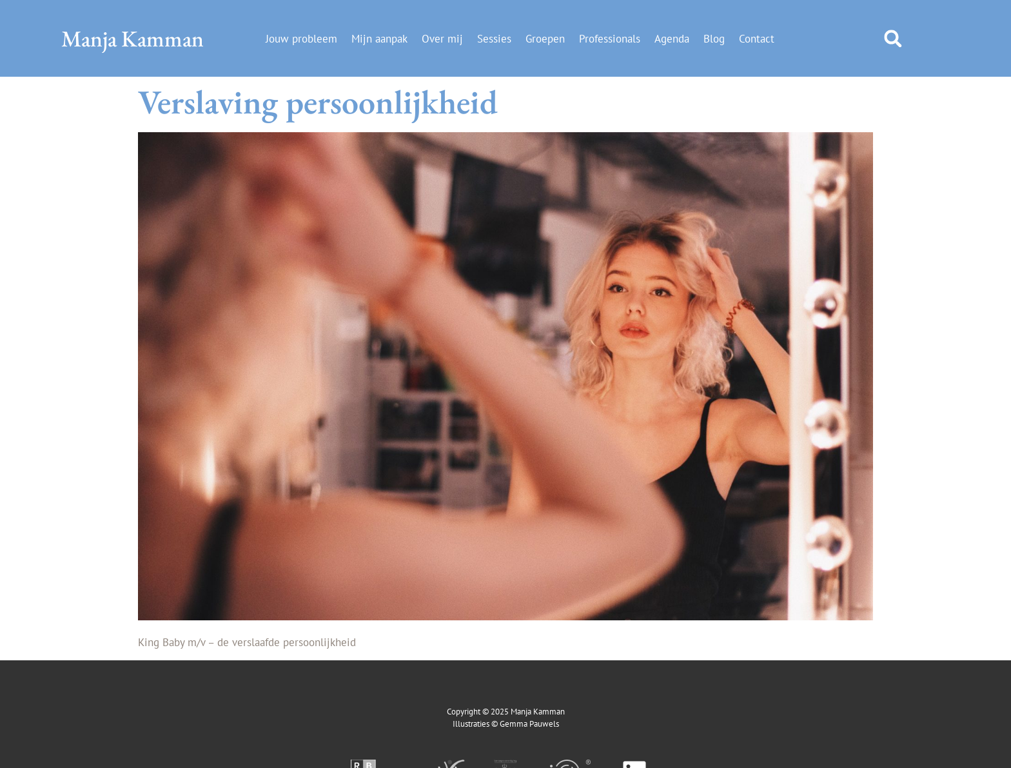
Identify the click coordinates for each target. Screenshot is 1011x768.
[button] (892, 38)
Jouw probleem (301, 38)
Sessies (494, 38)
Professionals (609, 38)
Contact (756, 38)
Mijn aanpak (379, 38)
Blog (714, 38)
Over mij (442, 38)
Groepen (545, 38)
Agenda (671, 38)
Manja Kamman (132, 38)
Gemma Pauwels (529, 723)
